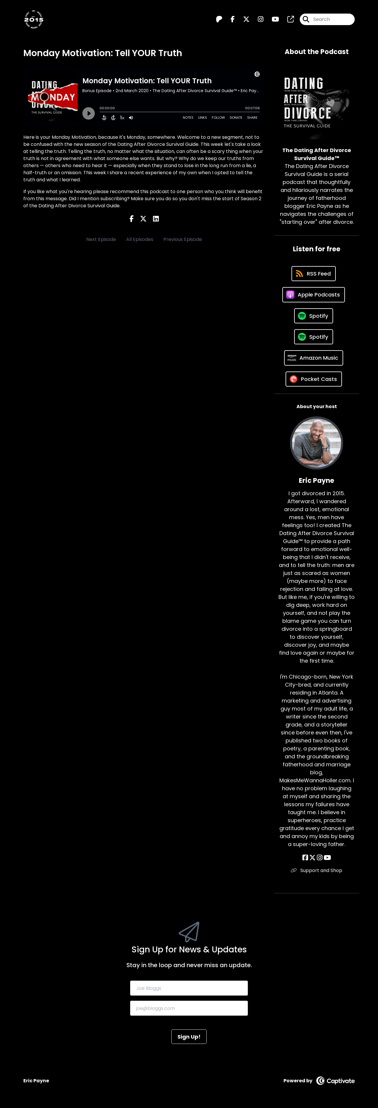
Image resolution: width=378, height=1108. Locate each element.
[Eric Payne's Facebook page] (305, 857)
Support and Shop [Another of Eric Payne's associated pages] (316, 870)
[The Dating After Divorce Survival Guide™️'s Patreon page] (219, 19)
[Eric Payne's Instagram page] (319, 857)
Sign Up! (189, 1036)
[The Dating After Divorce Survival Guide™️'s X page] (243, 19)
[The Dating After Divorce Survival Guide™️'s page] (287, 19)
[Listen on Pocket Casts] (314, 379)
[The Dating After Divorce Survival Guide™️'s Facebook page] (229, 19)
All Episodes (139, 239)
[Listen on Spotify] (313, 315)
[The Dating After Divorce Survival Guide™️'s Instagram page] (257, 19)
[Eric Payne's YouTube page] (327, 857)
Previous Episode (182, 239)
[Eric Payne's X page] (312, 857)
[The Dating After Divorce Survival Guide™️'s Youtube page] (272, 19)
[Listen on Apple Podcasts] (313, 294)
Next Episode (101, 239)
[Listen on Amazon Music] (313, 358)
